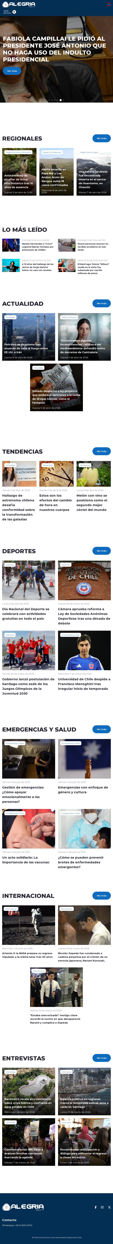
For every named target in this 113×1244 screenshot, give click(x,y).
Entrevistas (10, 1072)
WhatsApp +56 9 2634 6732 (17, 1225)
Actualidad (10, 317)
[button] (49, 100)
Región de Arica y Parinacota (18, 152)
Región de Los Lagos (89, 152)
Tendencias (48, 465)
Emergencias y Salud (15, 743)
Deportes (10, 565)
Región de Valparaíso (52, 152)
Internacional (10, 909)
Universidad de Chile (71, 635)
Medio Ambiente (69, 317)
